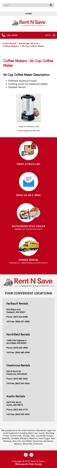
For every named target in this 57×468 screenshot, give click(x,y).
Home (28, 13)
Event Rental (9, 43)
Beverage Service (28, 43)
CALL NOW (12, 35)
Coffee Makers (11, 46)
